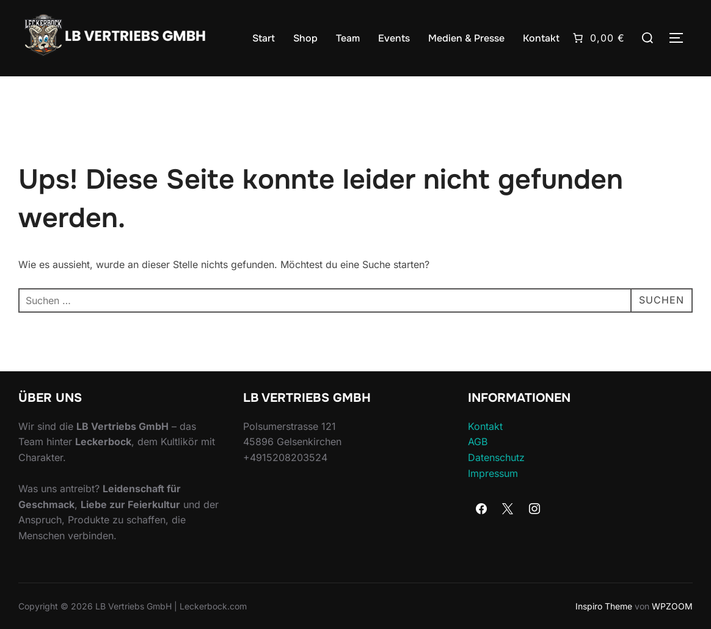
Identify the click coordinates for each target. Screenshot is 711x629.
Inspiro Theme (603, 606)
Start (263, 38)
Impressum (493, 473)
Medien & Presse (466, 38)
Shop (305, 38)
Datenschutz (496, 457)
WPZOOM (672, 606)
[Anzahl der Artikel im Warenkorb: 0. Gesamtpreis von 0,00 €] (598, 38)
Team (348, 38)
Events (394, 38)
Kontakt (541, 38)
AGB (477, 441)
